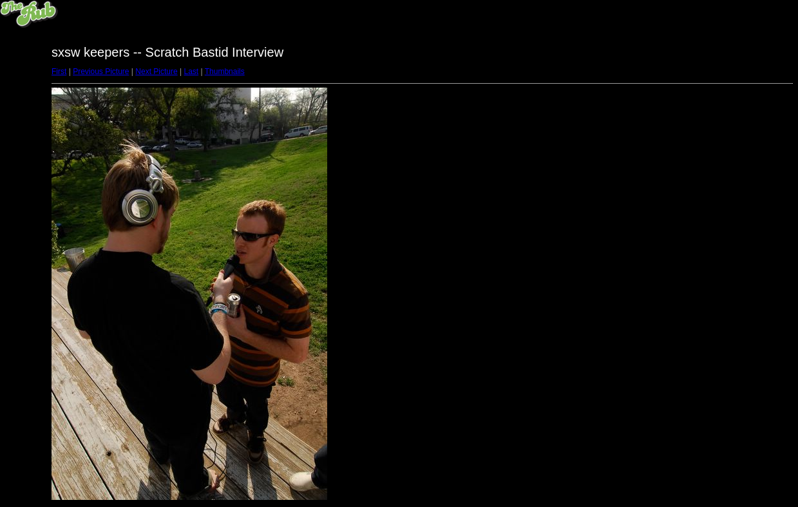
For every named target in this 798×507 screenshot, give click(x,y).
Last (191, 71)
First (59, 71)
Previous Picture (101, 71)
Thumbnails (225, 71)
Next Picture (156, 71)
